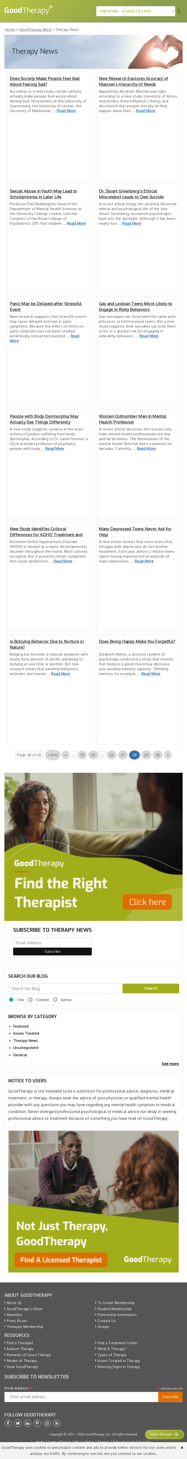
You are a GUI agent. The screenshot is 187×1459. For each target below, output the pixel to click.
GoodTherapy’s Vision (25, 1309)
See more (170, 1063)
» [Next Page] (168, 755)
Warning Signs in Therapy (119, 1367)
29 (146, 755)
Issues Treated (26, 1033)
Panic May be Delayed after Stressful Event (46, 306)
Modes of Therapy (22, 1361)
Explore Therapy (20, 1349)
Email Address (18, 1388)
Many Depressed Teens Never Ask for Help (135, 531)
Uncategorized (25, 1047)
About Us (14, 1303)
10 (82, 755)
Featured (20, 1026)
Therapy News (25, 1040)
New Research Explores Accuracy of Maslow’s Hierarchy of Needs (133, 81)
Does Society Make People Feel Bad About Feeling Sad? (45, 81)
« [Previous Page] (65, 755)
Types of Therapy (112, 1355)
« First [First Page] (53, 755)
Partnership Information (117, 1315)
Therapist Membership (25, 1327)
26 (112, 755)
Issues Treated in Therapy (119, 1361)
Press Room (17, 1321)
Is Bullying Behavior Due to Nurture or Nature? (47, 644)
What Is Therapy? (112, 1349)
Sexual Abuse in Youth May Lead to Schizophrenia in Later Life (43, 193)
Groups (104, 1327)
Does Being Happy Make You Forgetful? (137, 641)
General (20, 1055)
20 (93, 755)
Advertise (14, 1315)
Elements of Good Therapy (29, 1355)
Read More (66, 110)
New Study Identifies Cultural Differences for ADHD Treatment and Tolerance (46, 532)
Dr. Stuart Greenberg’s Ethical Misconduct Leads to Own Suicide (131, 193)
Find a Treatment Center (118, 1343)
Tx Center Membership (116, 1303)
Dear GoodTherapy (22, 1367)
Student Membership (114, 1309)
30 (158, 755)
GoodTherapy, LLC (98, 1434)
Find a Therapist (20, 1343)
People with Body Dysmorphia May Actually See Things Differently (44, 419)
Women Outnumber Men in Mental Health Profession (133, 419)
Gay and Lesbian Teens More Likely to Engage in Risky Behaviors (135, 306)
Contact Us (107, 1321)
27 (123, 755)
